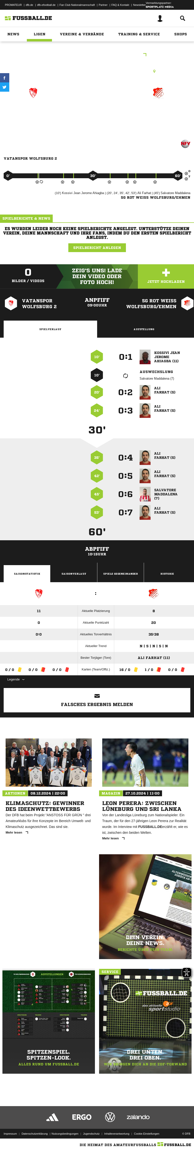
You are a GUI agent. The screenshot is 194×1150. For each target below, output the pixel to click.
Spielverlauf (50, 329)
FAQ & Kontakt (120, 4)
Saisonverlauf (73, 573)
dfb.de (29, 4)
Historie (167, 573)
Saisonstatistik (27, 573)
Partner (103, 4)
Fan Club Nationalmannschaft (77, 4)
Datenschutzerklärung (34, 1133)
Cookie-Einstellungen (146, 1133)
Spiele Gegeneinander (120, 573)
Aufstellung (143, 329)
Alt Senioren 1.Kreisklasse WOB (97, 55)
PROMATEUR (13, 4)
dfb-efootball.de (46, 4)
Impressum (10, 1133)
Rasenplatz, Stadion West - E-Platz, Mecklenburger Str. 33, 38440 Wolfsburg (97, 71)
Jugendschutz (91, 1133)
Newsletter (139, 4)
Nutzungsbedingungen (64, 1133)
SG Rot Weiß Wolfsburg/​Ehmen (158, 113)
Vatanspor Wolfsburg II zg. (33, 113)
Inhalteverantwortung (116, 1133)
